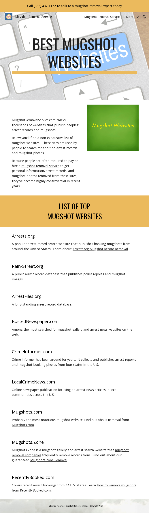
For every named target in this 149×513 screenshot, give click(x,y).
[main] (74, 56)
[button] (144, 16)
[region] (74, 6)
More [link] (129, 17)
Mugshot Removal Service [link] (102, 17)
